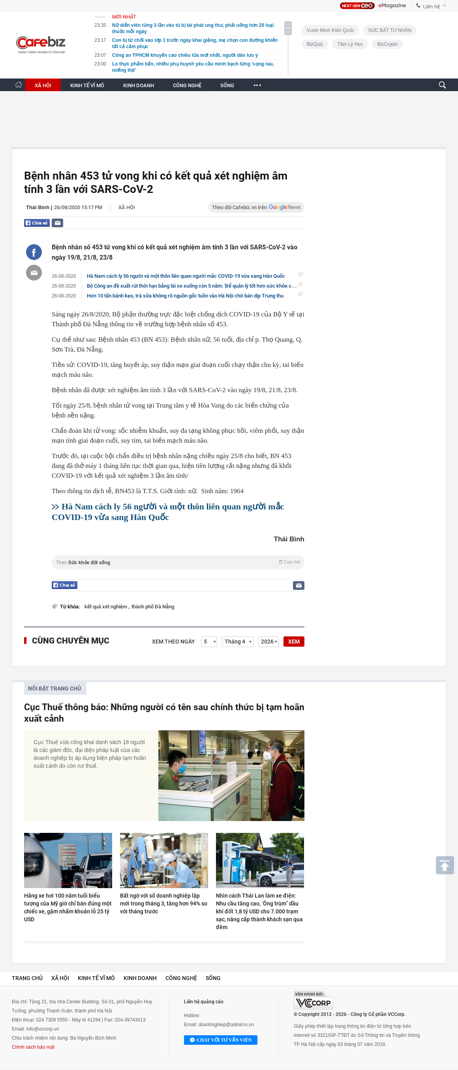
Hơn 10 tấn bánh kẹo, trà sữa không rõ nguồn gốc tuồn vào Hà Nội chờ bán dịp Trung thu (185, 296)
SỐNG (227, 85)
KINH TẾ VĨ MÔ (87, 85)
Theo (178, 562)
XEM (294, 641)
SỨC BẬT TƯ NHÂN (389, 30)
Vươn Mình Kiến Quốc (330, 30)
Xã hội (126, 207)
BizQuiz (315, 44)
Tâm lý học (350, 44)
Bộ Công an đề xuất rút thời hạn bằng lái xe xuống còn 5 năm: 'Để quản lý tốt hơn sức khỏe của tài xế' (199, 285)
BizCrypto (387, 44)
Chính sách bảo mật (33, 1047)
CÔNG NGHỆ (187, 85)
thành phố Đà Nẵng (152, 607)
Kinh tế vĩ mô (96, 978)
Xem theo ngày (173, 641)
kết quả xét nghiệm (106, 607)
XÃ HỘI (43, 85)
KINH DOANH (138, 85)
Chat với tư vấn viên (221, 1040)
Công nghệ (181, 978)
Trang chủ (27, 978)
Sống (213, 978)
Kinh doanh (140, 978)
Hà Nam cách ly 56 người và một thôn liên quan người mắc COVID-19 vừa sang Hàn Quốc (186, 276)
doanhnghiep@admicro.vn (226, 1024)
